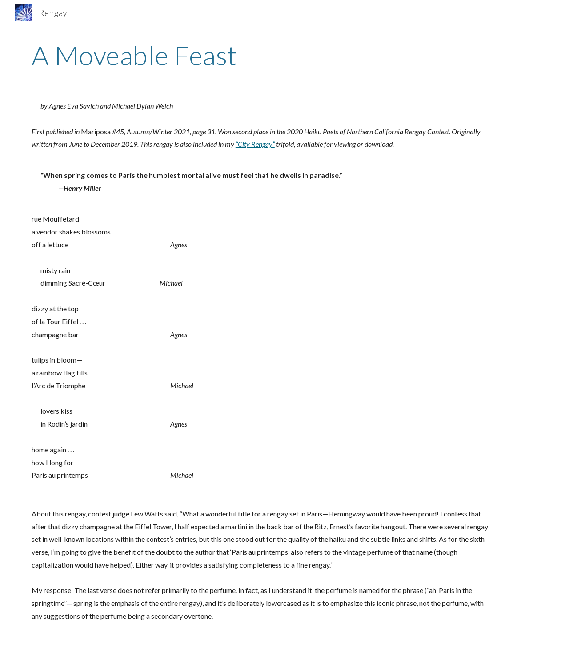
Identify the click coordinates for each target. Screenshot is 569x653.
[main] (284, 55)
